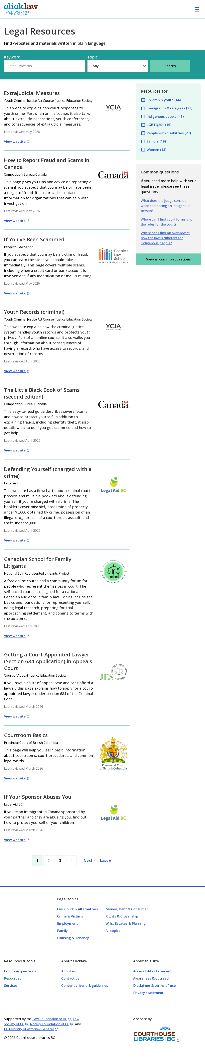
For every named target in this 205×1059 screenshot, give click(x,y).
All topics (113, 930)
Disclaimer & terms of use (154, 985)
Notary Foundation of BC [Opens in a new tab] (49, 1024)
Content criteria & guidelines (84, 985)
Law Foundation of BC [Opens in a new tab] (49, 1018)
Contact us (70, 978)
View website (15, 141)
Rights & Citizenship (122, 916)
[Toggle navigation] (197, 9)
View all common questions (168, 259)
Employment (67, 923)
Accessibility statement (152, 971)
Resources (12, 978)
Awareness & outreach (151, 978)
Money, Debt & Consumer (127, 909)
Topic (92, 57)
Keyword (12, 57)
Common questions (20, 971)
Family (62, 930)
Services (11, 985)
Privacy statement (148, 992)
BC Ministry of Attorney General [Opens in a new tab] (29, 1029)
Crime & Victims (70, 916)
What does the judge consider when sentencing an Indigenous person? (165, 205)
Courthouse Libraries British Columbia (18, 13)
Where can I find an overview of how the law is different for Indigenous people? (165, 238)
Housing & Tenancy (73, 937)
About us (68, 971)
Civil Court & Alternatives (77, 909)
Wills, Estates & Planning (126, 923)
